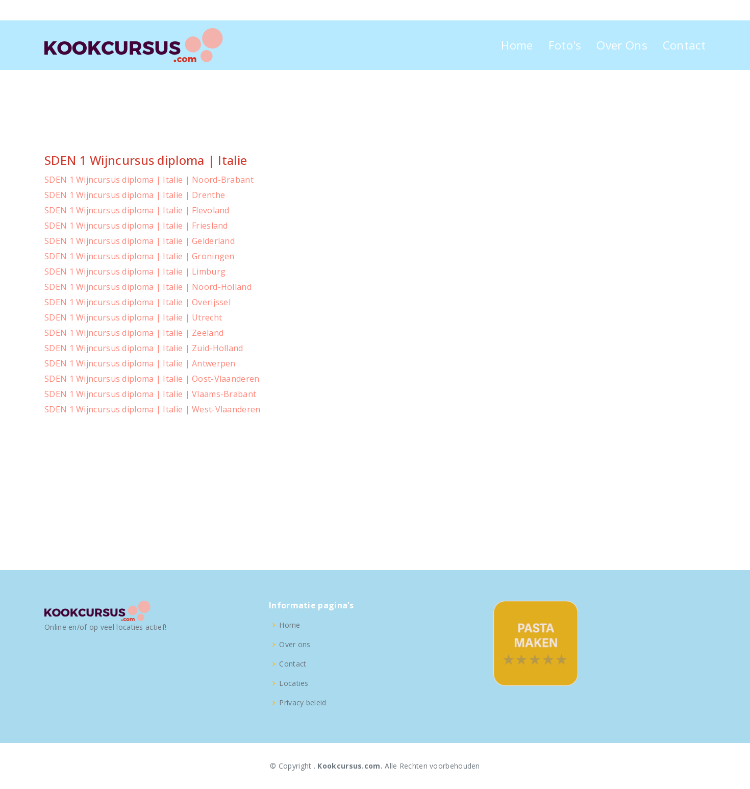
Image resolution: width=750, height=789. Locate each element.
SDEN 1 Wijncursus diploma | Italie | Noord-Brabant (149, 179)
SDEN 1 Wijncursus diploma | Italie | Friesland (136, 225)
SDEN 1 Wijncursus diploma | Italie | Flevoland (137, 210)
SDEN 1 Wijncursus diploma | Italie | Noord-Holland (148, 286)
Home (517, 45)
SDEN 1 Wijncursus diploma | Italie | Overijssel (137, 302)
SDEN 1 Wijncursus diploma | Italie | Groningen (139, 256)
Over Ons (621, 45)
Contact (684, 45)
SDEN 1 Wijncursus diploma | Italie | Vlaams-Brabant (150, 394)
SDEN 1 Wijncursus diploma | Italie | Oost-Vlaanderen (152, 378)
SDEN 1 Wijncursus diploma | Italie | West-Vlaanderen (152, 409)
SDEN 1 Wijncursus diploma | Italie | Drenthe (134, 195)
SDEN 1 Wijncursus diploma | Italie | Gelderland (139, 240)
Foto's (565, 45)
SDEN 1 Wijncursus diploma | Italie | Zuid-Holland (143, 348)
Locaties (293, 683)
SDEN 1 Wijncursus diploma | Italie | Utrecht (133, 317)
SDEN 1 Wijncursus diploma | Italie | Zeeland (133, 332)
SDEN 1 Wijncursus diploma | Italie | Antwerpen (140, 363)
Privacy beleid (302, 702)
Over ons (294, 644)
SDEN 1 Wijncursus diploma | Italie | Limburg (135, 271)
